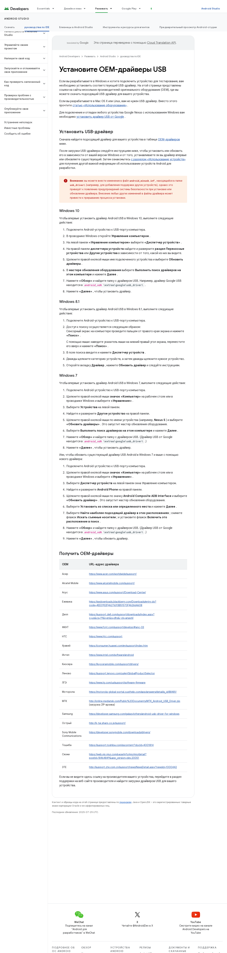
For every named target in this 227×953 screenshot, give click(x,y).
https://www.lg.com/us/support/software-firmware (117, 682)
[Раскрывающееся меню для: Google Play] (141, 8)
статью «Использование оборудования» (100, 105)
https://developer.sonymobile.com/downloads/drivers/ (119, 732)
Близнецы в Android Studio (76, 27)
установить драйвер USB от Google (100, 117)
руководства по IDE (130, 56)
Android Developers (69, 56)
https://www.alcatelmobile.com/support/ (112, 583)
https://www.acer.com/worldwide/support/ (113, 574)
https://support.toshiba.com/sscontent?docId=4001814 (121, 745)
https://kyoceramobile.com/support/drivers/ (114, 664)
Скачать (9, 27)
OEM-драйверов (169, 139)
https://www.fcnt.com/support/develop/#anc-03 (116, 627)
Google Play (129, 8)
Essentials (43, 8)
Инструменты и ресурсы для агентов (126, 27)
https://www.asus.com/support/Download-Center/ (117, 592)
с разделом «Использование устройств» (158, 159)
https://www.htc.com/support (105, 636)
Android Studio (210, 8)
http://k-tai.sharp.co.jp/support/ (107, 723)
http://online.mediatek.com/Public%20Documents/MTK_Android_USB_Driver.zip (134, 701)
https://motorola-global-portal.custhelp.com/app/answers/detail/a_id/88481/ (132, 691)
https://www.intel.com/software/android (111, 655)
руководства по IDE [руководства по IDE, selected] (36, 27)
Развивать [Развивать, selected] (101, 8)
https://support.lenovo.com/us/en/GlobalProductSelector (122, 673)
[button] (21, 33)
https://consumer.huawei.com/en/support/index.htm (118, 645)
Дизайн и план (72, 8)
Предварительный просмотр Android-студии (188, 27)
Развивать (89, 56)
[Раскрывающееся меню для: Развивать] (112, 8)
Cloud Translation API (161, 43)
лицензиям (125, 802)
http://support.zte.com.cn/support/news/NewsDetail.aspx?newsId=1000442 (133, 767)
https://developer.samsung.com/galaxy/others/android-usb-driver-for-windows (134, 713)
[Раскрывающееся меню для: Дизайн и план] (86, 8)
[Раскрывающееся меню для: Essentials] (55, 8)
